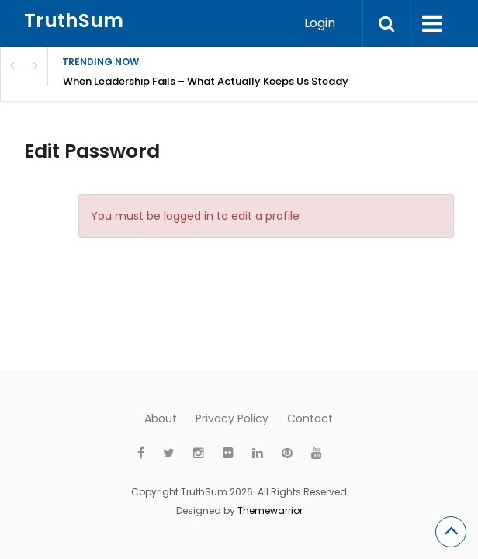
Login (319, 23)
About (160, 418)
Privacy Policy (232, 418)
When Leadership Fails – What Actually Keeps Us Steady (205, 81)
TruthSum (73, 20)
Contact (310, 418)
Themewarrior (270, 510)
